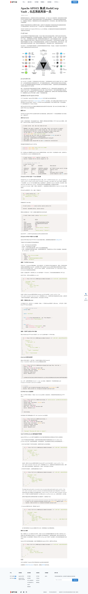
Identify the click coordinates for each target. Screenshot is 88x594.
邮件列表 (43, 561)
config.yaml (40, 98)
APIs (45, 100)
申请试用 (75, 2)
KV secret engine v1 (37, 100)
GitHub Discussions (29, 561)
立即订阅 (75, 576)
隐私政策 (45, 588)
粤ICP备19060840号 (53, 588)
